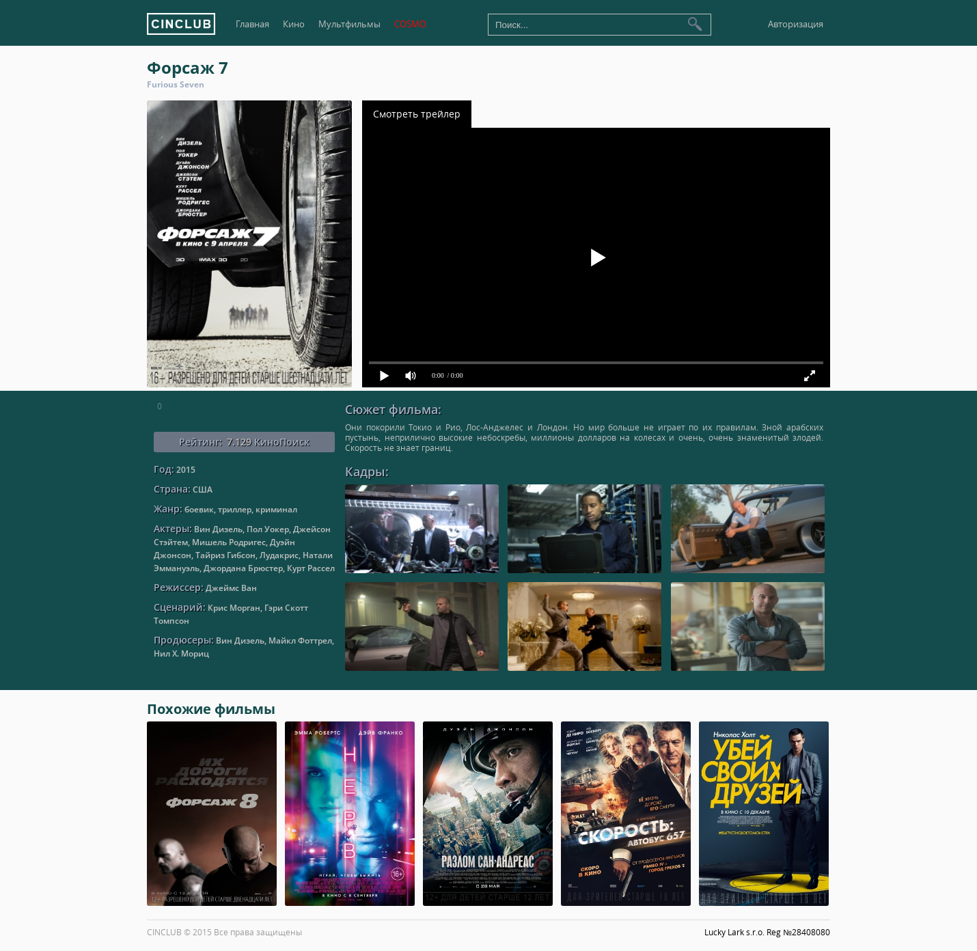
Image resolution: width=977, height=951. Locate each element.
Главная (252, 24)
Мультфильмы (349, 24)
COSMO (410, 24)
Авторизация (795, 24)
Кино (294, 24)
